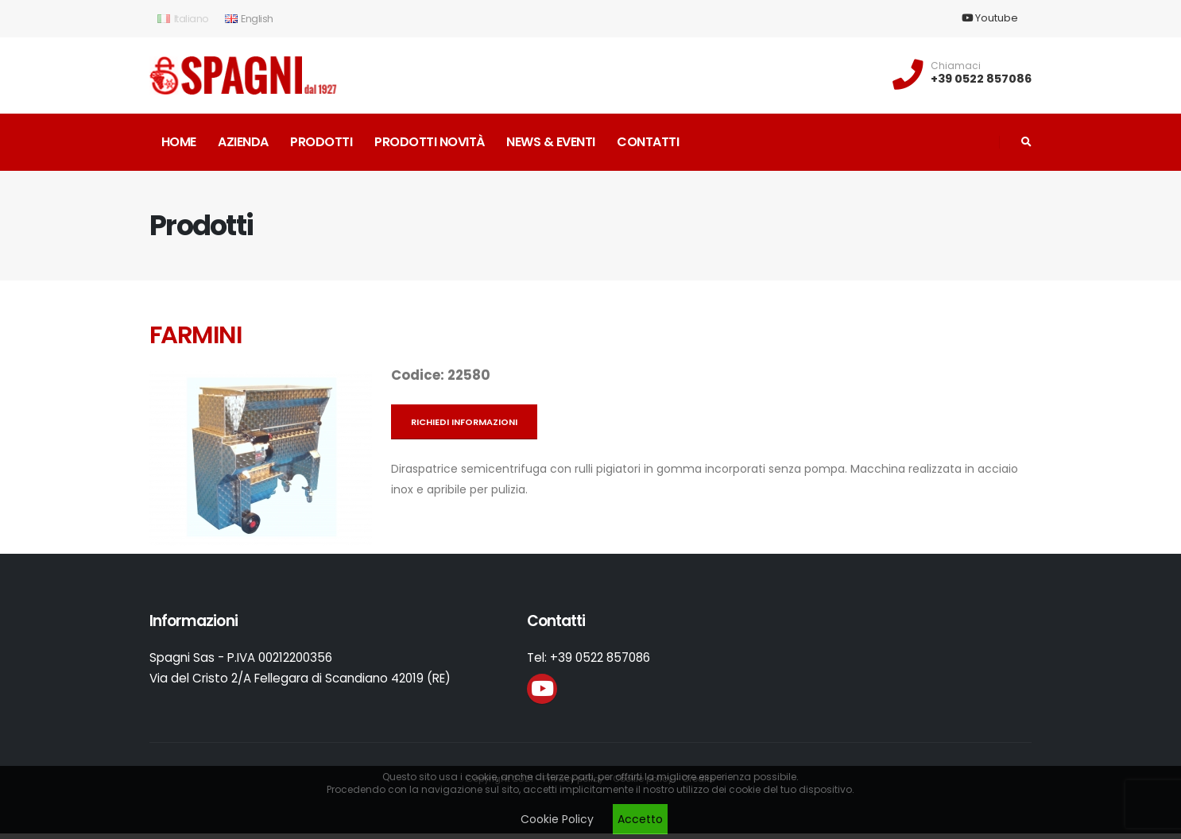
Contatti (648, 142)
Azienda (243, 142)
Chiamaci (956, 66)
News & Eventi (550, 142)
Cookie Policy (557, 819)
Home (178, 142)
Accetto (640, 819)
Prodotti (321, 142)
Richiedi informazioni (464, 422)
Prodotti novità (429, 142)
